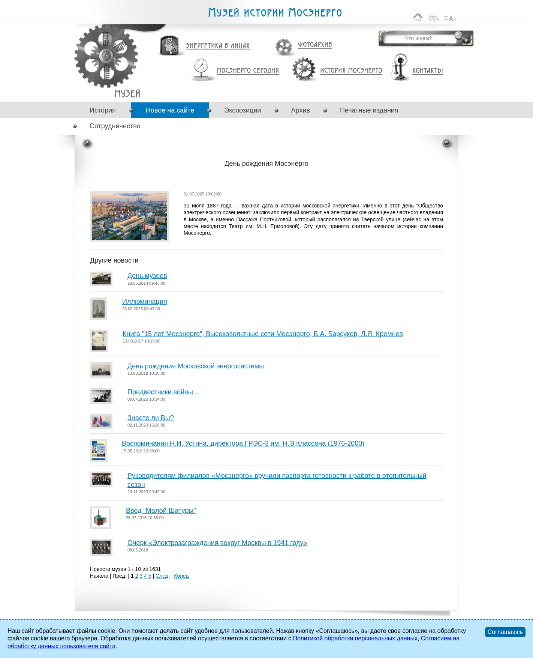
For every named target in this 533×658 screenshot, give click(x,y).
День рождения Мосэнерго (127, 93)
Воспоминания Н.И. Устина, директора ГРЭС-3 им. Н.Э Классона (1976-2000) (243, 443)
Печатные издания (369, 110)
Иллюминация (144, 301)
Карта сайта (433, 17)
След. (163, 576)
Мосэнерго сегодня (248, 71)
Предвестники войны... (163, 392)
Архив (300, 110)
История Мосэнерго (351, 71)
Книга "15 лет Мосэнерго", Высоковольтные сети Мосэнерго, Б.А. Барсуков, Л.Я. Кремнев (263, 334)
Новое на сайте (170, 110)
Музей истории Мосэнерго (275, 12)
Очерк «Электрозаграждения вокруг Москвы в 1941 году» (217, 543)
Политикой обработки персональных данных (355, 638)
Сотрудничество (115, 126)
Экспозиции (242, 110)
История (103, 110)
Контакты (427, 71)
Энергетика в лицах (218, 46)
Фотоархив (314, 45)
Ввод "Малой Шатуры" (161, 510)
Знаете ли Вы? (150, 418)
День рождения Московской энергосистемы (195, 366)
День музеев (147, 275)
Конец (181, 576)
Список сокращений (450, 17)
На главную (418, 17)
